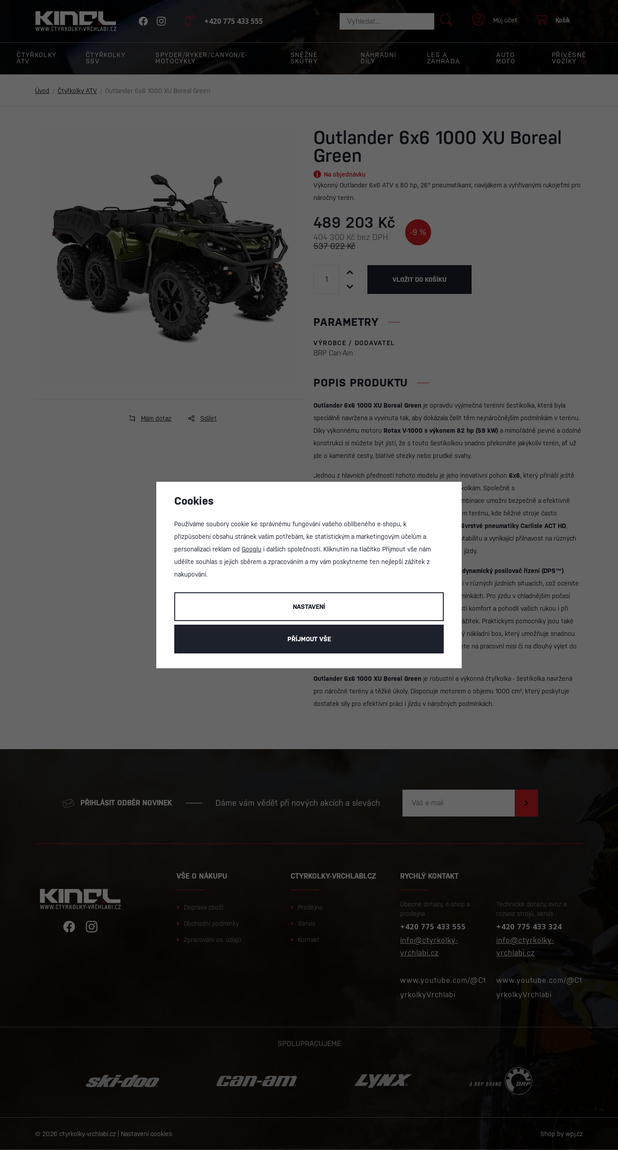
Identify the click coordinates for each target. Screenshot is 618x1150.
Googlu (251, 549)
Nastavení (309, 606)
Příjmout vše (309, 639)
